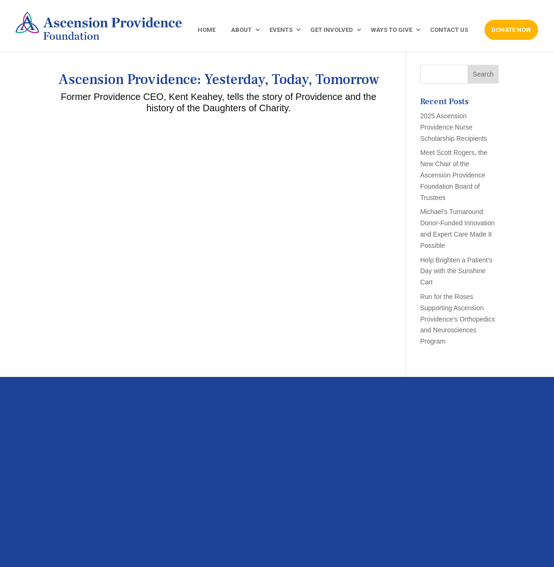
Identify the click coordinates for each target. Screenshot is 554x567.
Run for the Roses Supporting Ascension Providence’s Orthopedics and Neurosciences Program (457, 319)
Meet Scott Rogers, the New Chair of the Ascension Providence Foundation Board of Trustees (453, 175)
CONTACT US (449, 30)
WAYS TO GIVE (391, 30)
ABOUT (241, 30)
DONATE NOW (511, 29)
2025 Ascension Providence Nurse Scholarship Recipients (453, 127)
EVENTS (280, 30)
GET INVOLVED (331, 30)
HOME (206, 30)
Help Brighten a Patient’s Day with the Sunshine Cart (456, 271)
